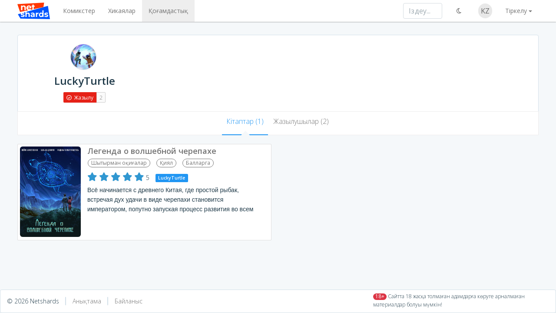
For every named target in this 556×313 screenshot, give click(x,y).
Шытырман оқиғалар (119, 162)
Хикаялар (122, 11)
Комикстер (79, 11)
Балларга (198, 162)
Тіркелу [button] (516, 11)
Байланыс (128, 301)
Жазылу (80, 97)
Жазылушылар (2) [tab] (301, 121)
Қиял (166, 162)
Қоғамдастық (168, 11)
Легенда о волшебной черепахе (151, 151)
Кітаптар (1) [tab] (245, 121)
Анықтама (87, 301)
